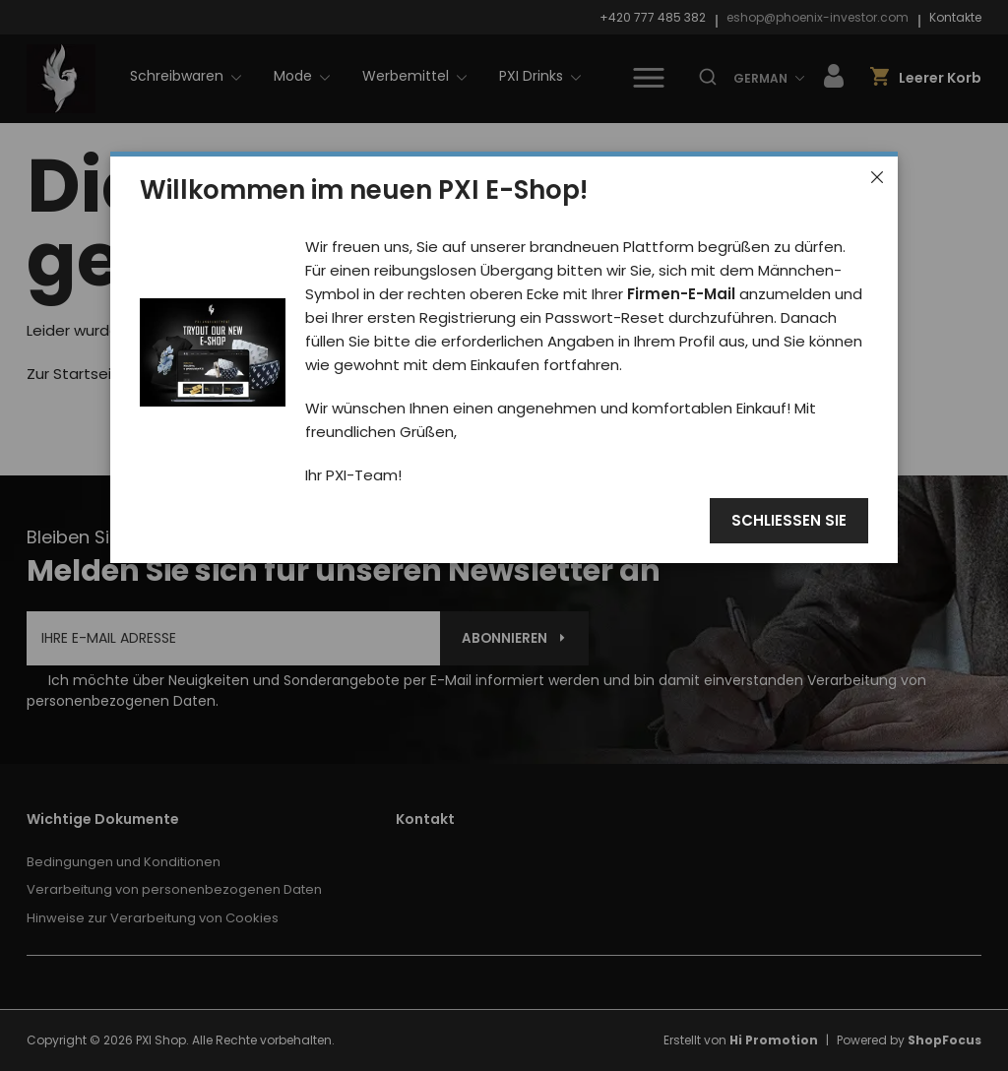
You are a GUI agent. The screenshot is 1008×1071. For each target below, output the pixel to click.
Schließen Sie (789, 521)
